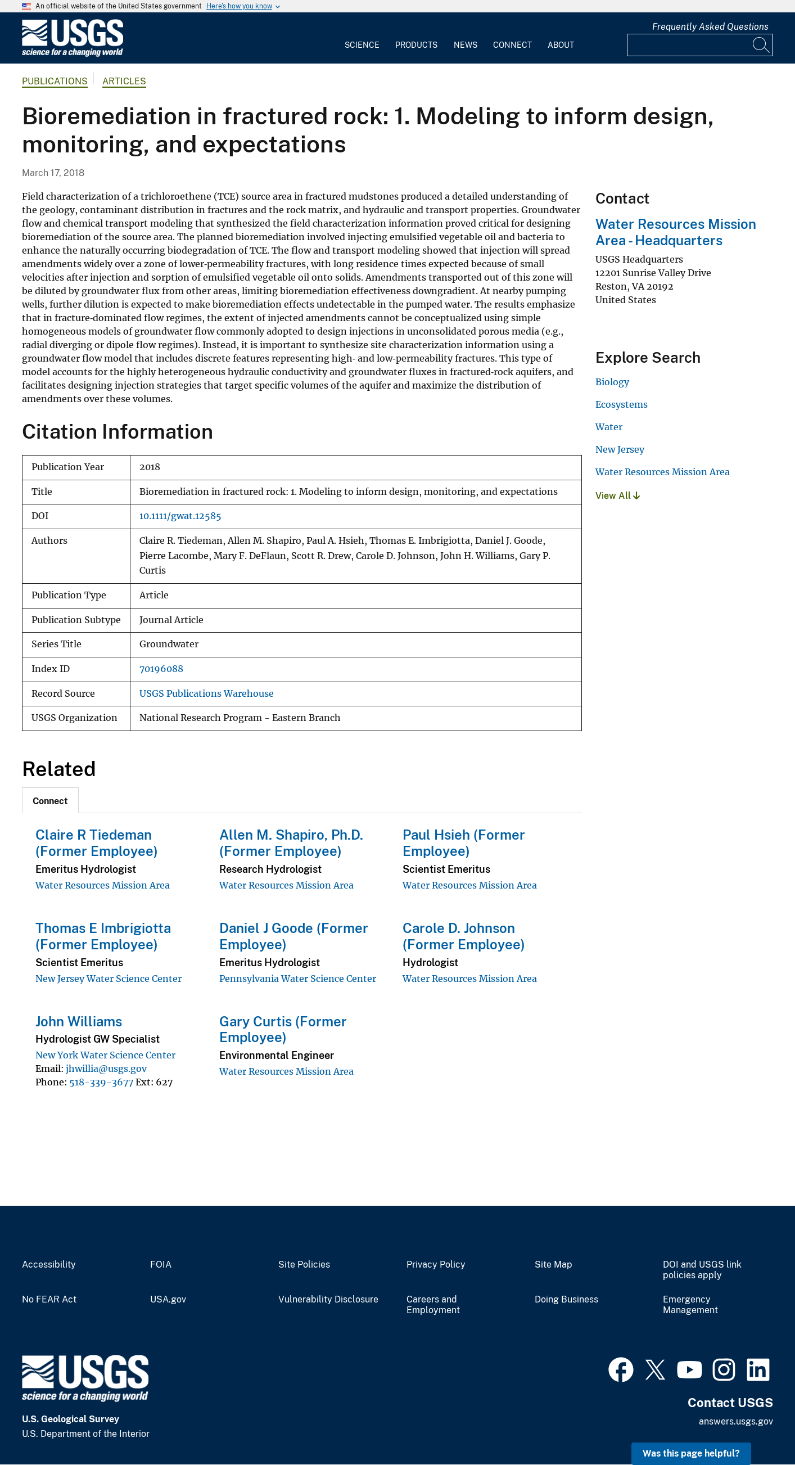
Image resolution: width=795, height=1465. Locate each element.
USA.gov (168, 1300)
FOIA (160, 1265)
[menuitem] (362, 38)
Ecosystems (621, 404)
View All (617, 495)
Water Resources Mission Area (102, 885)
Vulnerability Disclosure (328, 1300)
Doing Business (566, 1300)
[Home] (72, 54)
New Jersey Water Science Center (108, 978)
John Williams (78, 1021)
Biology (612, 381)
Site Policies (304, 1265)
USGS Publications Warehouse (206, 693)
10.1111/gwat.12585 (180, 516)
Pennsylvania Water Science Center (297, 978)
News (465, 44)
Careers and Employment (433, 1305)
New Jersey (619, 449)
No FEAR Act (49, 1300)
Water (608, 426)
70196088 (161, 669)
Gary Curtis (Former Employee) (283, 1029)
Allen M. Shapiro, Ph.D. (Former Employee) (291, 843)
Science (362, 44)
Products (416, 44)
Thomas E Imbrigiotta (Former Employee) (103, 936)
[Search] (762, 45)
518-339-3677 (101, 1082)
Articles (124, 81)
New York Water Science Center (105, 1055)
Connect (512, 44)
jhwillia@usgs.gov (106, 1068)
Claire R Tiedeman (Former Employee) (96, 843)
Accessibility (49, 1265)
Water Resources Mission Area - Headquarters (675, 232)
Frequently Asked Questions (710, 26)
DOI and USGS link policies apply (702, 1270)
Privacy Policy (436, 1265)
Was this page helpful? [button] (691, 1453)
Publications (55, 81)
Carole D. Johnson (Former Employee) (464, 936)
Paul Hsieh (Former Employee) (464, 843)
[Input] (700, 45)
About (561, 44)
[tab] (50, 800)
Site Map (553, 1265)
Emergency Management (690, 1305)
